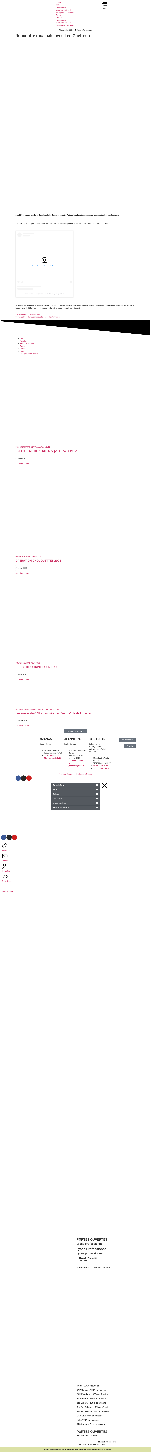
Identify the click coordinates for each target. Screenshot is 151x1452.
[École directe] (5, 876)
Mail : (53, 758)
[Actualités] (5, 846)
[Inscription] (5, 866)
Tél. (51, 755)
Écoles (58, 2)
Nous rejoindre (7, 891)
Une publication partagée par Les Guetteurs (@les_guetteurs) (44, 294)
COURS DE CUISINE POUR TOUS (37, 667)
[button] (75, 785)
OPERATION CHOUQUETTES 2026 (38, 560)
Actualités (23, 341)
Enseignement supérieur (65, 13)
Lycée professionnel (63, 10)
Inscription (6, 871)
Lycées (22, 351)
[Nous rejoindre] (5, 886)
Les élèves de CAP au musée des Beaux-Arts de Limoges (54, 713)
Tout (21, 338)
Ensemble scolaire (27, 344)
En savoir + (107, 1449)
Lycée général (61, 7)
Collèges (59, 5)
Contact (5, 861)
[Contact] (5, 856)
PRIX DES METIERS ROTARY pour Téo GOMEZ (46, 451)
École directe (7, 881)
